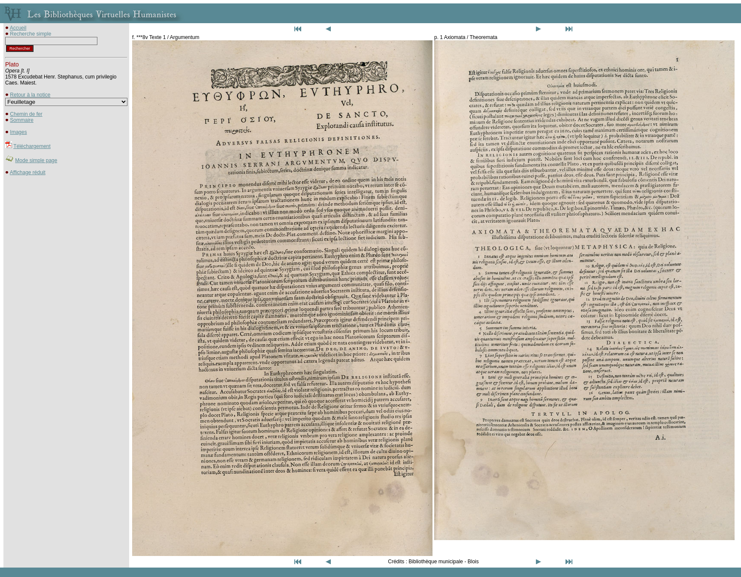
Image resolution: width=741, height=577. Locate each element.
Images (18, 132)
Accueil (18, 28)
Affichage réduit (27, 172)
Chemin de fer (26, 114)
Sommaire (21, 120)
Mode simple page (36, 160)
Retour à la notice (30, 95)
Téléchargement (32, 146)
